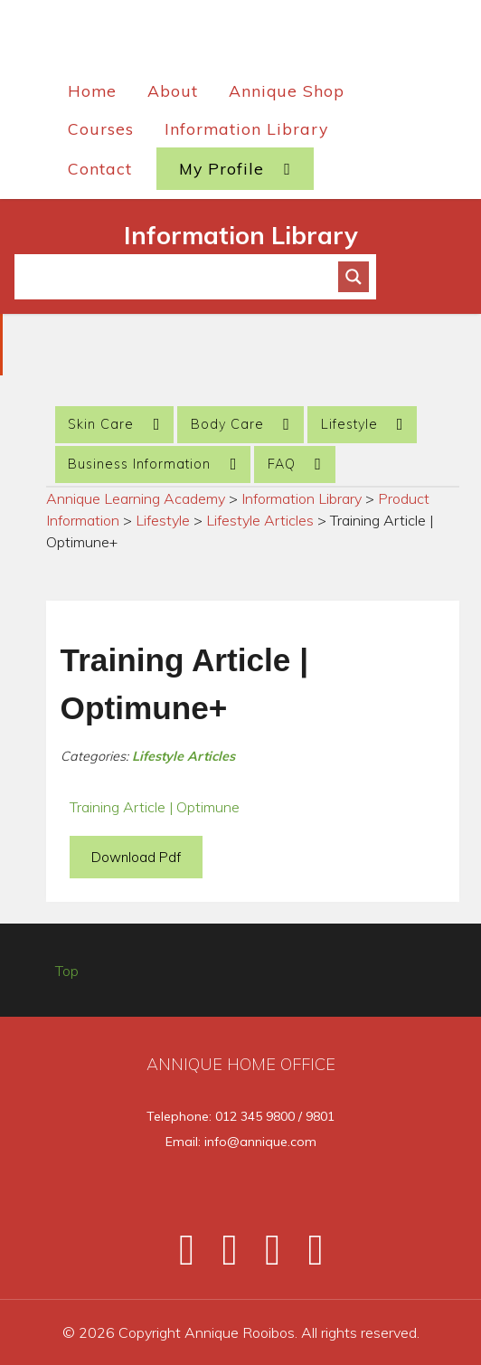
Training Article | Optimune (155, 807)
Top (67, 971)
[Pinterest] (306, 1256)
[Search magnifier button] (353, 276)
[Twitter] (221, 1256)
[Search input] (184, 276)
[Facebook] (179, 1256)
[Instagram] (265, 1256)
